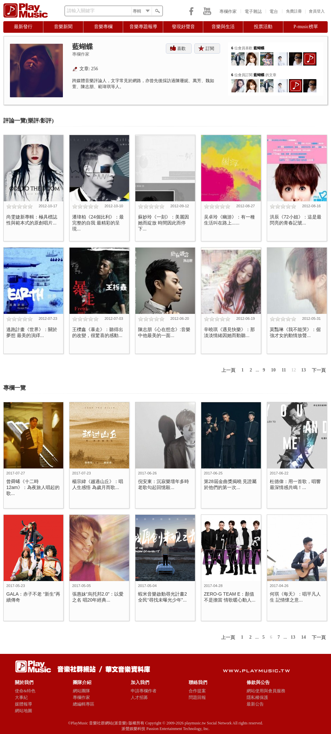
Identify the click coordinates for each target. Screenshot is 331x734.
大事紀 (21, 697)
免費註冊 (294, 11)
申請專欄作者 (144, 690)
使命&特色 (25, 690)
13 (303, 369)
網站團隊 (81, 690)
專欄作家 (228, 11)
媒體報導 (23, 704)
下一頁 (319, 370)
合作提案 (197, 690)
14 (303, 637)
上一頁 (228, 370)
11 (284, 369)
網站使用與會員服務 (266, 690)
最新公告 (255, 704)
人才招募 (139, 697)
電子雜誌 (253, 11)
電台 (273, 11)
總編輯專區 (83, 704)
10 (273, 369)
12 (293, 369)
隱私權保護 (257, 697)
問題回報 (197, 697)
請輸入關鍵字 (81, 10)
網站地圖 (23, 710)
